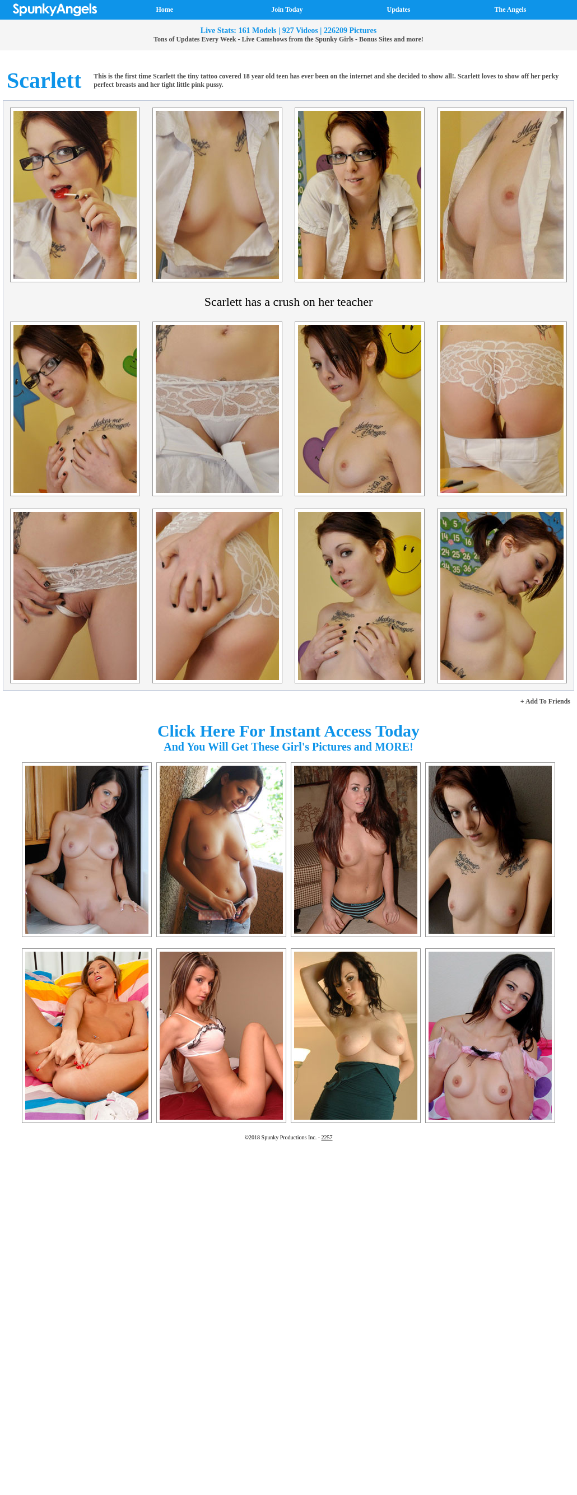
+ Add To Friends (545, 701)
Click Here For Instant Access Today (288, 730)
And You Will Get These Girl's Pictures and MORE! (288, 746)
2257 (327, 1137)
